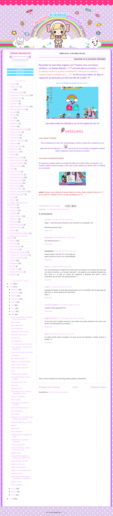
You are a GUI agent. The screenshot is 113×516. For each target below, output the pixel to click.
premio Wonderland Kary (19, 408)
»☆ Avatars (11, 155)
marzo (13, 488)
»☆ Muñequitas (12, 219)
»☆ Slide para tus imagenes (17, 252)
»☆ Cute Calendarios (14, 183)
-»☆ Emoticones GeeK (15, 92)
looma (13, 371)
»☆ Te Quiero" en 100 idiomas (17, 255)
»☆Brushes (11, 266)
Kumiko (47, 220)
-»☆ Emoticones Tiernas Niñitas (18, 95)
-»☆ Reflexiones (13, 123)
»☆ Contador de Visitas (15, 174)
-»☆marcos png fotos (14, 146)
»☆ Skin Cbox (12, 243)
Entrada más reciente (49, 387)
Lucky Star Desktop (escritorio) (22, 352)
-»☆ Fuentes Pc (12, 104)
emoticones (15, 355)
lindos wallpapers (17, 325)
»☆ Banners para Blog (15, 157)
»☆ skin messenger (14, 246)
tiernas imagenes (17, 411)
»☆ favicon (11, 197)
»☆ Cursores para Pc (14, 180)
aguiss (47, 334)
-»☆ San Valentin (13, 138)
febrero (14, 492)
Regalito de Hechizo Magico (21, 361)
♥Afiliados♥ (20, 72)
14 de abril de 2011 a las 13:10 (64, 237)
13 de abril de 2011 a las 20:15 (62, 220)
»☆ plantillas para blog (15, 225)
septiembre (15, 299)
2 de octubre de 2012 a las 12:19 (61, 334)
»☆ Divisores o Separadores (17, 191)
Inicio (75, 387)
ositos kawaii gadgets (18, 467)
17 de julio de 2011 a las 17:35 (61, 287)
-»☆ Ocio (10, 118)
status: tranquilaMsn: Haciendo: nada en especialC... (22, 318)
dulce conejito (16, 400)
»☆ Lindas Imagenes (14, 216)
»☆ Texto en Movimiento (15, 258)
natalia (47, 287)
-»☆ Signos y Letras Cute (16, 140)
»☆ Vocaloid (11, 260)
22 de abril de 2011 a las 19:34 (65, 251)
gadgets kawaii (16, 481)
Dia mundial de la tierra (19, 382)
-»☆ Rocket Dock (13, 135)
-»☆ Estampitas (12, 101)
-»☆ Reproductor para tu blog (17, 129)
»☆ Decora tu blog (13, 186)
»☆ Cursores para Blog (15, 177)
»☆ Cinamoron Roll (14, 172)
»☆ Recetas (11, 230)
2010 (11, 499)
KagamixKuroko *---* (52, 318)
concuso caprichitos (18, 445)
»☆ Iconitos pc (12, 210)
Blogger (64, 512)
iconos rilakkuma (17, 328)
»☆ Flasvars (11, 200)
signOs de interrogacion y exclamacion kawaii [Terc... (21, 457)
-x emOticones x (12, 149)
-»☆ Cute (10, 89)
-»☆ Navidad (11, 115)
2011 (11, 287)
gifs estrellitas (16, 322)
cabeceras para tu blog (19, 335)
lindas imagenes (16, 485)
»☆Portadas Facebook (15, 272)
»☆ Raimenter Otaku (14, 227)
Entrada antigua (98, 387)
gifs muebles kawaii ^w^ (19, 358)
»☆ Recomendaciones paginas (18, 233)
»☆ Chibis (10, 169)
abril (13, 314)
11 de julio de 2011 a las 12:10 (61, 267)
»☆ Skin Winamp (13, 249)
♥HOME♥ (20, 69)
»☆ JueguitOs (12, 213)
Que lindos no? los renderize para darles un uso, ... (21, 392)
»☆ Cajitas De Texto (14, 166)
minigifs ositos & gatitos (19, 374)
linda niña (14, 385)
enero (13, 495)
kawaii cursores (16, 473)
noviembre (15, 293)
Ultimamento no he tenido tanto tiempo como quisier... (22, 418)
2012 (11, 284)
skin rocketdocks (17, 431)
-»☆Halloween (12, 143)
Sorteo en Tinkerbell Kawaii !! (21, 470)
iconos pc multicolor (18, 396)
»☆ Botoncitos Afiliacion (15, 163)
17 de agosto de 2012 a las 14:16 (72, 318)
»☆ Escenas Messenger (15, 194)
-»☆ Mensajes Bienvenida (16, 109)
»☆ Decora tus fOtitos (14, 189)
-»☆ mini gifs (11, 112)
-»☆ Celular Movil (13, 87)
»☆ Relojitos (11, 241)
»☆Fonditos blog (13, 269)
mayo (13, 311)
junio (13, 308)
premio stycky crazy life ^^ (20, 368)
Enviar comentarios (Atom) (58, 392)
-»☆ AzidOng (11, 84)
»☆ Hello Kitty (12, 207)
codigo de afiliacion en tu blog (21, 422)
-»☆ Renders (11, 126)
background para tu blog (19, 332)
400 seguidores (16, 341)
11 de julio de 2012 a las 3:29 (69, 305)
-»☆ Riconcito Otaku (14, 132)
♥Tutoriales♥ (20, 75)
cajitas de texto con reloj (19, 461)
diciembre (15, 289)
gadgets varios (16, 453)
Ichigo (46, 267)
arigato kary (15, 428)
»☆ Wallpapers (12, 263)
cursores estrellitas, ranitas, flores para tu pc (20, 449)
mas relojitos (15, 414)
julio (13, 305)
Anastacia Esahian (51, 305)
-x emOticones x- (13, 152)
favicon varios (16, 338)
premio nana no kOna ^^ (19, 365)
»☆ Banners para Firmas (16, 160)
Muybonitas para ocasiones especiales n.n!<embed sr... (21, 477)
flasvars (13, 425)
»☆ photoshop (12, 222)
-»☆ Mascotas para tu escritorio (57, 209)
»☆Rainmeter (12, 275)
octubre (14, 296)
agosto (13, 302)
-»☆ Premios (11, 121)
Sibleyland (48, 237)
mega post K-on (16, 388)
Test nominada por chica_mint (21, 344)
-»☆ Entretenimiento (14, 98)
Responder (48, 230)
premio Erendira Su (18, 464)
